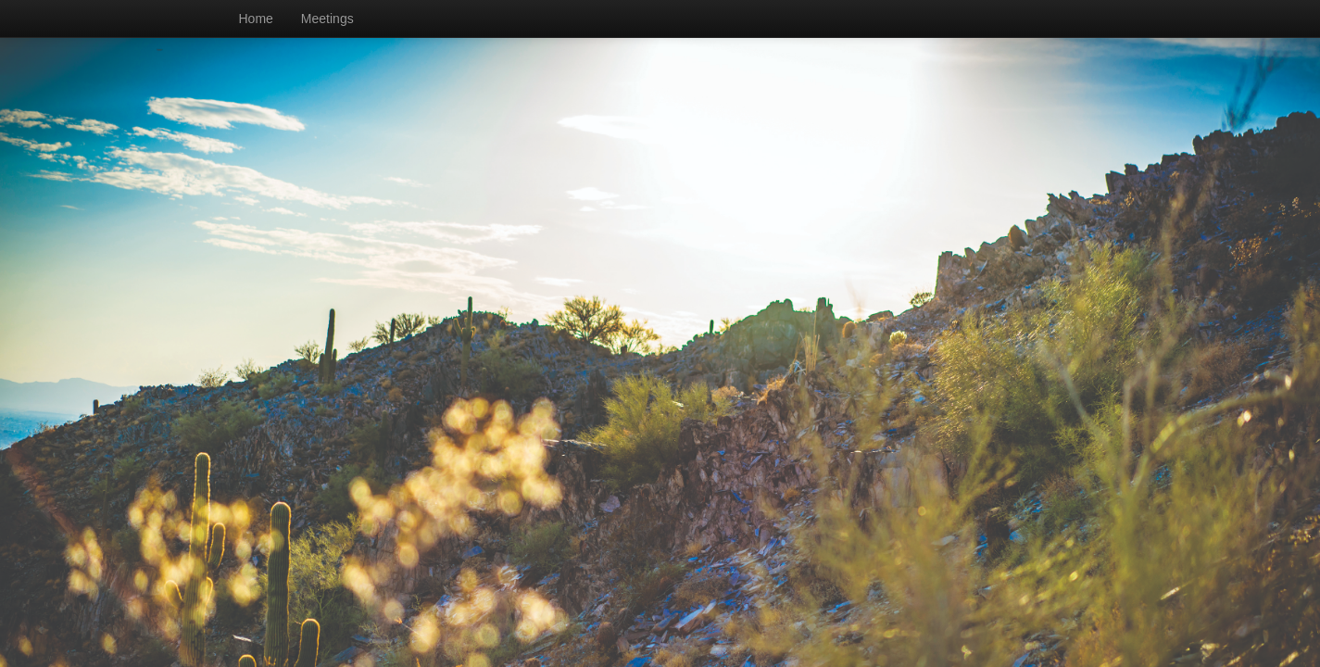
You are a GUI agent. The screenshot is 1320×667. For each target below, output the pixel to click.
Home (256, 18)
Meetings (327, 18)
